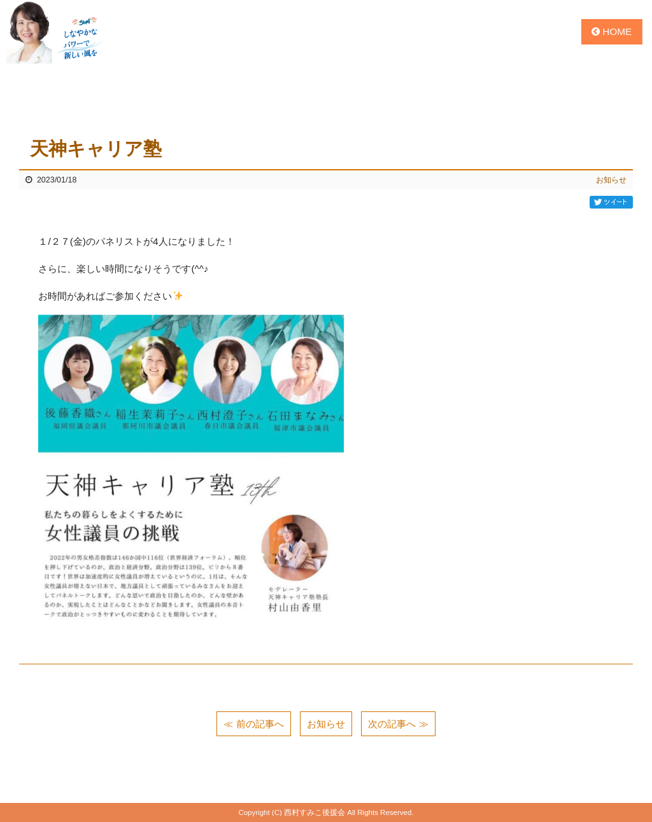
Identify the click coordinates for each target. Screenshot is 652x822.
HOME (612, 31)
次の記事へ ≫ (398, 723)
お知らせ (611, 179)
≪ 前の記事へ (253, 723)
